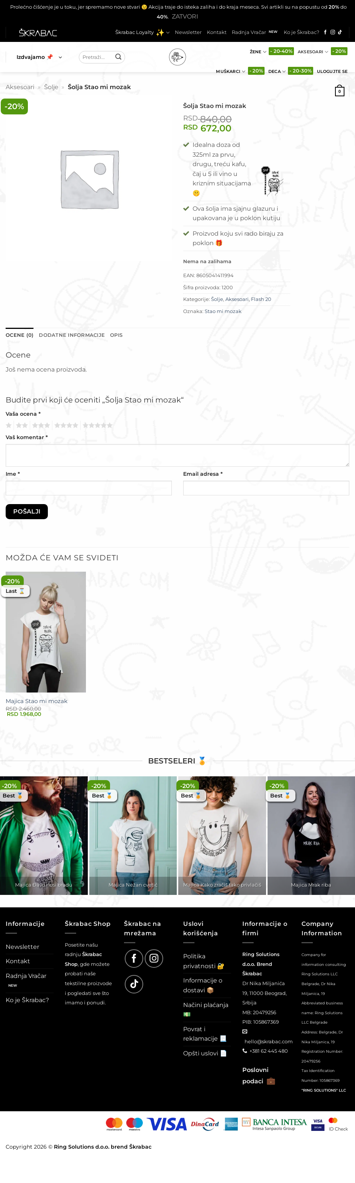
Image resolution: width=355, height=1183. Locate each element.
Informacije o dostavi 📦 (202, 985)
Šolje (51, 87)
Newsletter (188, 32)
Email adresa (203, 473)
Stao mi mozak (223, 311)
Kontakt (216, 32)
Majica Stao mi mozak (36, 701)
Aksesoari (313, 52)
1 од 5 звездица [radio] (8, 425)
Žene (258, 52)
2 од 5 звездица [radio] (21, 425)
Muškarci (230, 71)
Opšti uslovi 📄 (205, 1053)
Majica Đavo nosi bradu (43, 885)
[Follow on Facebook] (325, 32)
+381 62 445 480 (268, 1051)
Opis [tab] (116, 335)
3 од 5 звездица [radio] (40, 425)
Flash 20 (261, 299)
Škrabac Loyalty (142, 32)
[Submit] (118, 57)
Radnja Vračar (249, 32)
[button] (39, 57)
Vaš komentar (27, 437)
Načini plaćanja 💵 (205, 1009)
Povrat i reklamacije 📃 (205, 1034)
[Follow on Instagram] (333, 32)
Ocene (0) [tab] (20, 335)
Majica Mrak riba (311, 885)
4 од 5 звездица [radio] (65, 425)
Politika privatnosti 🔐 (204, 961)
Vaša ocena (23, 413)
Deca (277, 71)
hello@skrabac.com (269, 1041)
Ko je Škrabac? (301, 32)
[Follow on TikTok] (340, 32)
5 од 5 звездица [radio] (96, 425)
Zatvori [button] (185, 16)
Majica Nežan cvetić (133, 885)
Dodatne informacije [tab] (72, 335)
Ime (13, 473)
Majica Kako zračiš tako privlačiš (222, 885)
